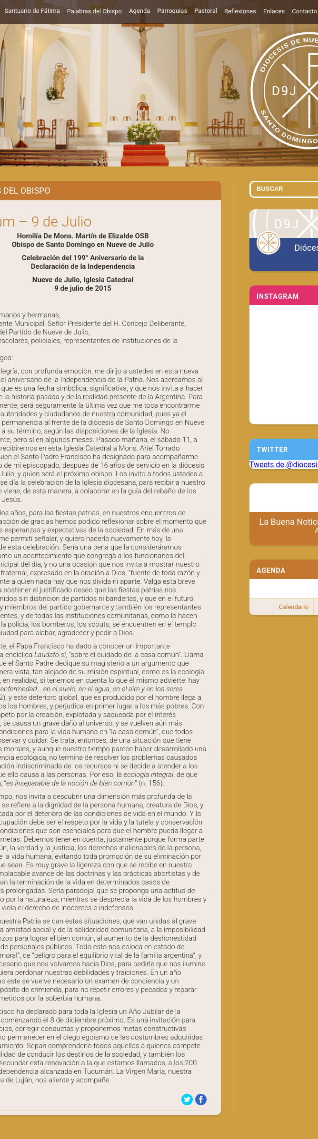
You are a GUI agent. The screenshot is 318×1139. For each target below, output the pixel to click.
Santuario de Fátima (32, 10)
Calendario (293, 606)
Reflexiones (240, 11)
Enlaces (274, 11)
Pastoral (205, 10)
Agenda (139, 10)
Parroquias (172, 10)
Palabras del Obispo (94, 11)
